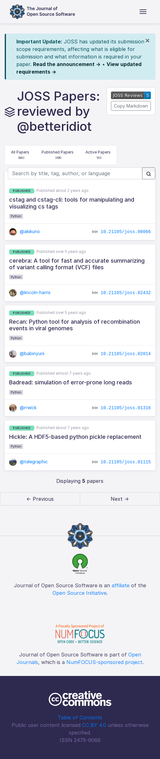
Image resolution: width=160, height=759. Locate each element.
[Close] (147, 40)
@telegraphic (28, 461)
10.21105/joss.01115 (126, 462)
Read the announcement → (67, 64)
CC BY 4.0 (94, 725)
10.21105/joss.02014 (126, 353)
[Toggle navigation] (143, 11)
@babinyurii (26, 353)
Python (16, 216)
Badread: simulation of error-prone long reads (70, 382)
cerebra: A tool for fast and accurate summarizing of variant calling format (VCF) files (77, 264)
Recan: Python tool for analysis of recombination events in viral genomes (74, 325)
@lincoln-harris (30, 292)
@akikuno (24, 231)
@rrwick (22, 407)
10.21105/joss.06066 (126, 231)
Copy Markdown (131, 106)
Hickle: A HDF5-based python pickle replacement (75, 436)
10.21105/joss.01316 (126, 407)
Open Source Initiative (79, 593)
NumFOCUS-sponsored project (104, 662)
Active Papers (98, 155)
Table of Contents (80, 717)
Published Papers (57, 155)
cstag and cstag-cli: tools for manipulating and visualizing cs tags (71, 203)
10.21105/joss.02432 (126, 292)
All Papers (20, 155)
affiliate (121, 585)
